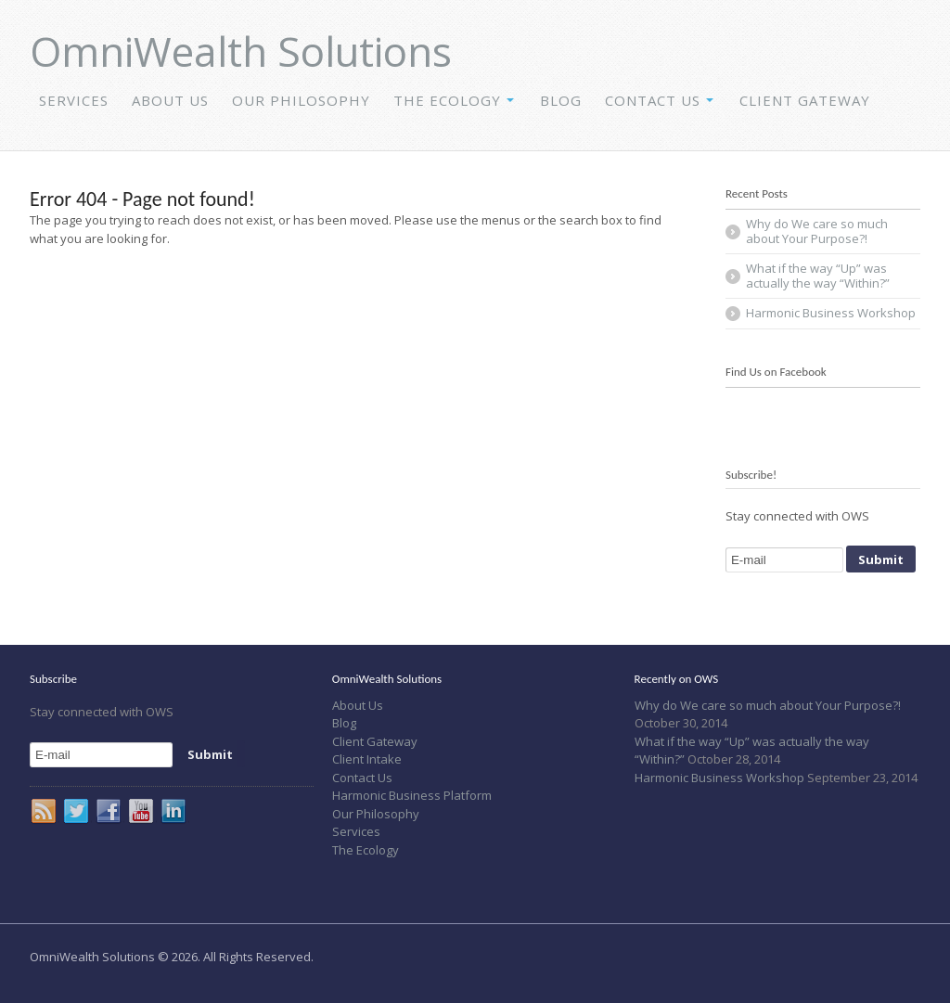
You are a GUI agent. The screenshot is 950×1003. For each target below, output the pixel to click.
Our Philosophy (301, 100)
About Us (170, 100)
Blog (561, 100)
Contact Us (652, 100)
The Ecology (447, 100)
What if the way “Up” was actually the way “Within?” (818, 275)
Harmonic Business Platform (412, 795)
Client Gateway (804, 100)
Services (74, 100)
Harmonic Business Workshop (831, 312)
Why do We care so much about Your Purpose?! (817, 231)
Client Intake (367, 759)
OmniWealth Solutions (241, 51)
